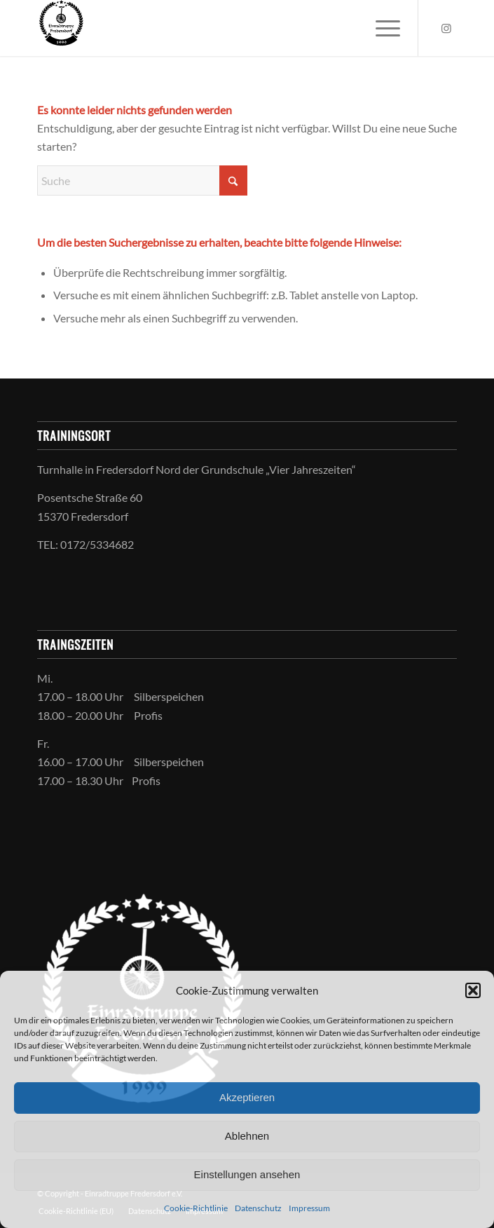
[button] (473, 990)
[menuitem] (381, 28)
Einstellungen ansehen (247, 1174)
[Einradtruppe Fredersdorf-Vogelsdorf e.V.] (205, 28)
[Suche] (142, 180)
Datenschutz (258, 1208)
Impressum (309, 1208)
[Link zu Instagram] (446, 28)
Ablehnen (247, 1136)
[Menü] (381, 28)
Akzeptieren (247, 1097)
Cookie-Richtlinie (196, 1208)
